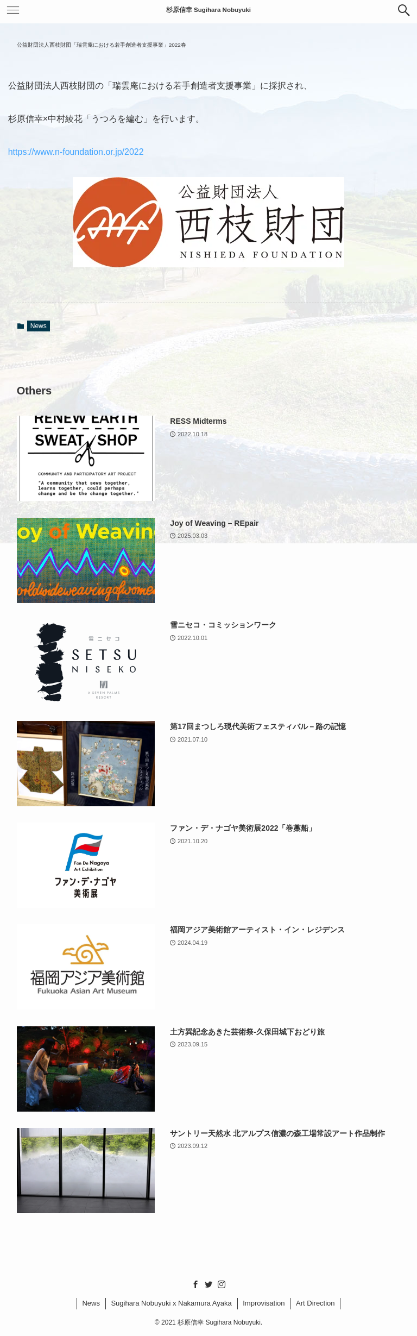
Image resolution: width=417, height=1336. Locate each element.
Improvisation (264, 1303)
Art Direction (315, 1303)
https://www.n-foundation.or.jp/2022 (76, 151)
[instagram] (221, 1284)
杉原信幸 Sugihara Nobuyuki (208, 10)
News (38, 326)
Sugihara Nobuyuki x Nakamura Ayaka (171, 1303)
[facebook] (195, 1284)
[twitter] (208, 1284)
